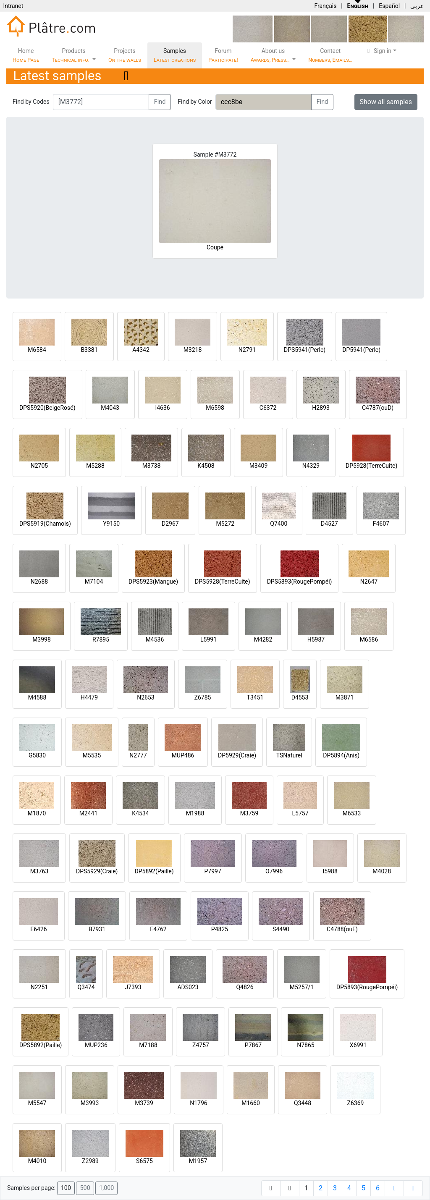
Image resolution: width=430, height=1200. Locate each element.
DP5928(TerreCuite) (371, 465)
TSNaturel (289, 755)
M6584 (37, 349)
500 (85, 1188)
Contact (330, 55)
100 (66, 1188)
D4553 (300, 697)
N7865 (305, 1045)
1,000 (106, 1188)
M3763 (39, 871)
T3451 (255, 697)
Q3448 (302, 1103)
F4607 (381, 523)
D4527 (329, 523)
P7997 (213, 871)
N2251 (39, 987)
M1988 (195, 813)
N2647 (369, 581)
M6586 (369, 639)
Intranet (13, 6)
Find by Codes (31, 101)
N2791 (247, 349)
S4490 (281, 929)
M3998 (41, 639)
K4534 (140, 813)
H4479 (89, 697)
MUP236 (96, 1045)
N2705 (39, 465)
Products (71, 55)
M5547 (37, 1103)
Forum (223, 55)
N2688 (39, 581)
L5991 (208, 639)
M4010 (37, 1161)
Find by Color (195, 101)
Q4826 (244, 987)
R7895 (100, 639)
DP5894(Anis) (341, 755)
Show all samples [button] (386, 102)
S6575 (144, 1161)
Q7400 (278, 523)
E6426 (38, 929)
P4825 (219, 929)
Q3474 (85, 987)
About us (271, 55)
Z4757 (200, 1045)
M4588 (37, 697)
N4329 (311, 465)
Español (389, 6)
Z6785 (202, 697)
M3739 (144, 1103)
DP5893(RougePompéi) (367, 987)
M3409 (258, 465)
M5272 (225, 523)
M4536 (155, 639)
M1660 (250, 1103)
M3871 (345, 697)
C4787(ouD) (377, 407)
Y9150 (111, 523)
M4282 (263, 639)
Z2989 (90, 1161)
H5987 (316, 639)
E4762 (158, 929)
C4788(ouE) (342, 929)
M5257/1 (302, 987)
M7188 (148, 1045)
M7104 (94, 581)
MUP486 (183, 755)
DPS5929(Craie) (97, 871)
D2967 (170, 523)
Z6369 (355, 1103)
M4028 (381, 871)
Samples (175, 55)
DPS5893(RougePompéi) (299, 581)
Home (26, 55)
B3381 (89, 349)
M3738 (151, 465)
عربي (417, 6)
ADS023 (187, 987)
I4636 (162, 407)
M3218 (193, 349)
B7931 (97, 929)
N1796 (198, 1103)
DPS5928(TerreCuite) (222, 581)
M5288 (95, 465)
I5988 (330, 871)
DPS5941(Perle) (304, 349)
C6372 (268, 407)
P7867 (253, 1045)
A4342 (140, 349)
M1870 (37, 813)
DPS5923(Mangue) (153, 581)
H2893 (320, 407)
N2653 (145, 697)
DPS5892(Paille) (40, 1045)
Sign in (378, 50)
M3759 (249, 813)
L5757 (300, 813)
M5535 (92, 755)
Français (325, 6)
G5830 (37, 755)
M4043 (110, 407)
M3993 (90, 1103)
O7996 (274, 871)
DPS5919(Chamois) (45, 523)
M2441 (88, 813)
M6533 (352, 813)
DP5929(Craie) (237, 755)
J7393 (133, 987)
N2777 (138, 755)
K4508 (205, 465)
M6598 (215, 407)
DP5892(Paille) (154, 871)
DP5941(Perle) (361, 349)
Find (160, 101)
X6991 (358, 1045)
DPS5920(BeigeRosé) (47, 407)
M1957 (198, 1161)
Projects (124, 55)
